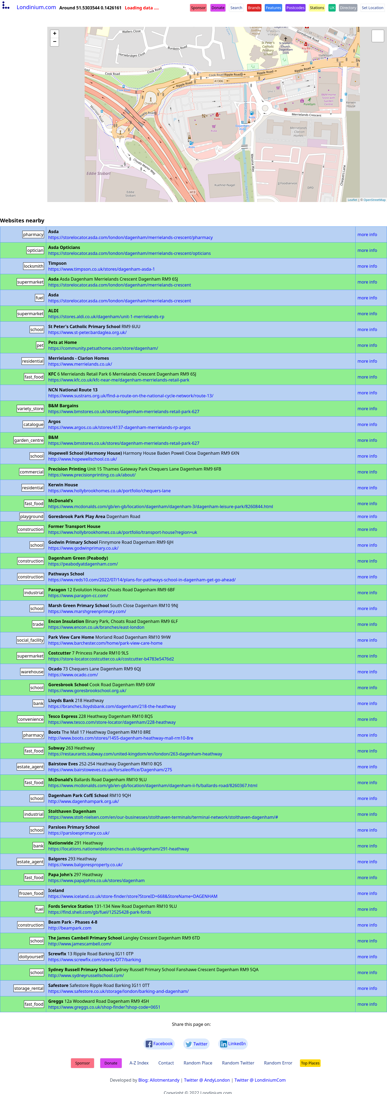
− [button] (54, 42)
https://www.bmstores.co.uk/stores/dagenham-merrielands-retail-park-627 (123, 411)
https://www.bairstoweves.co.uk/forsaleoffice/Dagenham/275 (110, 770)
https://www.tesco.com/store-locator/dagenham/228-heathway (111, 722)
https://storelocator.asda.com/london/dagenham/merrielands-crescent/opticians (129, 253)
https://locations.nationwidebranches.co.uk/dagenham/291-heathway (118, 849)
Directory (348, 7)
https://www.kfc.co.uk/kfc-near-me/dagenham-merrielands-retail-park (118, 380)
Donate (218, 7)
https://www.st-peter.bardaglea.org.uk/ (87, 332)
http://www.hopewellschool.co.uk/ (82, 459)
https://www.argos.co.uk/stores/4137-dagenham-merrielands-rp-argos (119, 427)
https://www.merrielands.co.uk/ (80, 364)
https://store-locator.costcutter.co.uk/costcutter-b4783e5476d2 (111, 659)
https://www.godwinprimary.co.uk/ (83, 548)
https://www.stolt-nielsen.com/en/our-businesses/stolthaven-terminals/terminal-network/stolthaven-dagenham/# (163, 817)
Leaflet (352, 200)
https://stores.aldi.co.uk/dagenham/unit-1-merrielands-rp (106, 317)
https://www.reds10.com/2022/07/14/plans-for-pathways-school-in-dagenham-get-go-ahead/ (142, 580)
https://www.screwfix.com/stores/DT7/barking (94, 960)
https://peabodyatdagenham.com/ (83, 564)
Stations (317, 7)
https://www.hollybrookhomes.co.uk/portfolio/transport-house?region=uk (122, 532)
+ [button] (54, 34)
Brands (254, 7)
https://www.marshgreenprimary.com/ (87, 611)
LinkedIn (233, 1044)
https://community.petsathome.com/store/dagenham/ (103, 348)
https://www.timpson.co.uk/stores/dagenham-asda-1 (101, 269)
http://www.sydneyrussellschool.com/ (86, 975)
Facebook (159, 1044)
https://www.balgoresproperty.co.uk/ (85, 865)
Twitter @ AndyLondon (207, 1080)
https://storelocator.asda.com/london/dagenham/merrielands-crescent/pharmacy (130, 237)
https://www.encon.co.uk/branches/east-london (96, 627)
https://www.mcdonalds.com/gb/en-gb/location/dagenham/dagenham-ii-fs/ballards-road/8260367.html (152, 785)
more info (367, 234)
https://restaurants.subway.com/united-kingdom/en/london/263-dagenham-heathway (135, 754)
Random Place (198, 1063)
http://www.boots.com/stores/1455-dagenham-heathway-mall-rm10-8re (120, 738)
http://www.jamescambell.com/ (79, 944)
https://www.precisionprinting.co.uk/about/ (91, 475)
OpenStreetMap (375, 200)
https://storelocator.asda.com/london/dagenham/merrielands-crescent (119, 285)
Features (273, 7)
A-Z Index (139, 1063)
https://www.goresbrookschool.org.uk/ (87, 690)
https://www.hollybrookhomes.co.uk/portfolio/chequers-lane (109, 491)
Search (236, 7)
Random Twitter (238, 1063)
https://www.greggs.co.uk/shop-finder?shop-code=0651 (104, 1007)
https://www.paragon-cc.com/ (78, 596)
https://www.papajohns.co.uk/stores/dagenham (96, 880)
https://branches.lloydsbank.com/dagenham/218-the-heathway (112, 706)
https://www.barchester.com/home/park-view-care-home (105, 643)
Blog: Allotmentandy (159, 1080)
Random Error (278, 1063)
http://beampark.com (69, 928)
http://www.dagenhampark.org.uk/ (83, 801)
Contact (166, 1063)
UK (332, 7)
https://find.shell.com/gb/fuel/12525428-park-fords (99, 912)
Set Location (373, 7)
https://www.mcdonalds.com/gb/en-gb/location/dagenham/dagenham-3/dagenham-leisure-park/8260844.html (160, 506)
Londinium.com (28, 7)
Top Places (310, 1063)
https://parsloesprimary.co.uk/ (78, 833)
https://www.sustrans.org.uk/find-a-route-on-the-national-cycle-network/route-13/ (130, 396)
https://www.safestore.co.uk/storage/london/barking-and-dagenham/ (118, 991)
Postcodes (295, 7)
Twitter (196, 1044)
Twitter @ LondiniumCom (260, 1080)
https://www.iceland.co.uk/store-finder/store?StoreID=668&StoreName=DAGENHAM (132, 896)
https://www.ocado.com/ (73, 675)
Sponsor (198, 7)
